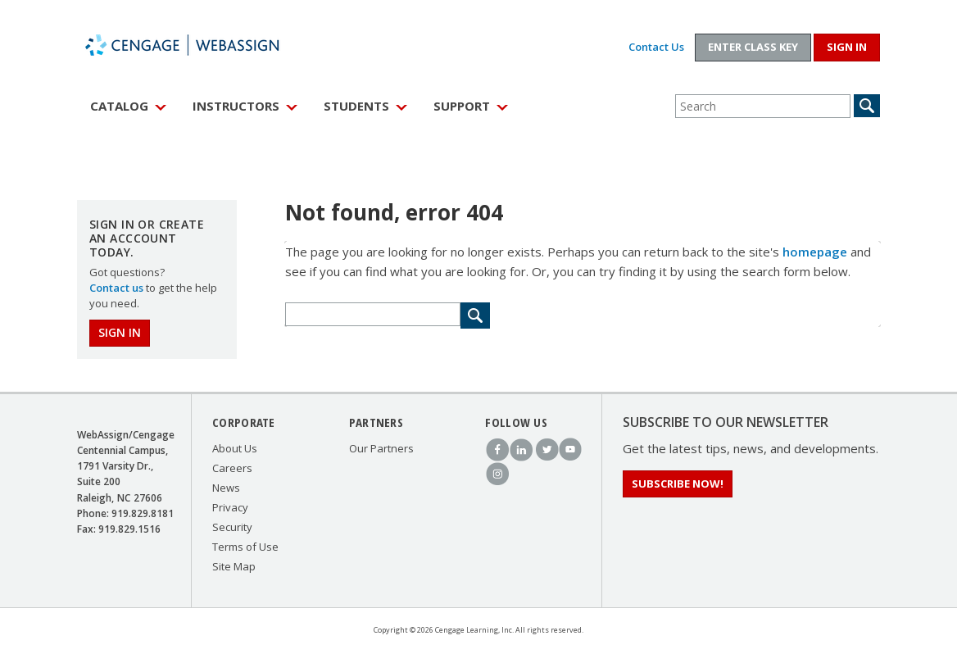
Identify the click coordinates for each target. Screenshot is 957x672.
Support (461, 106)
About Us (234, 448)
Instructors (236, 106)
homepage (814, 251)
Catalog (119, 106)
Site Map (234, 566)
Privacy (230, 507)
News (226, 487)
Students (356, 106)
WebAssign (200, 45)
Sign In (119, 332)
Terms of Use (245, 546)
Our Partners (381, 448)
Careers (232, 468)
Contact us (116, 287)
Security (232, 527)
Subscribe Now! (677, 483)
